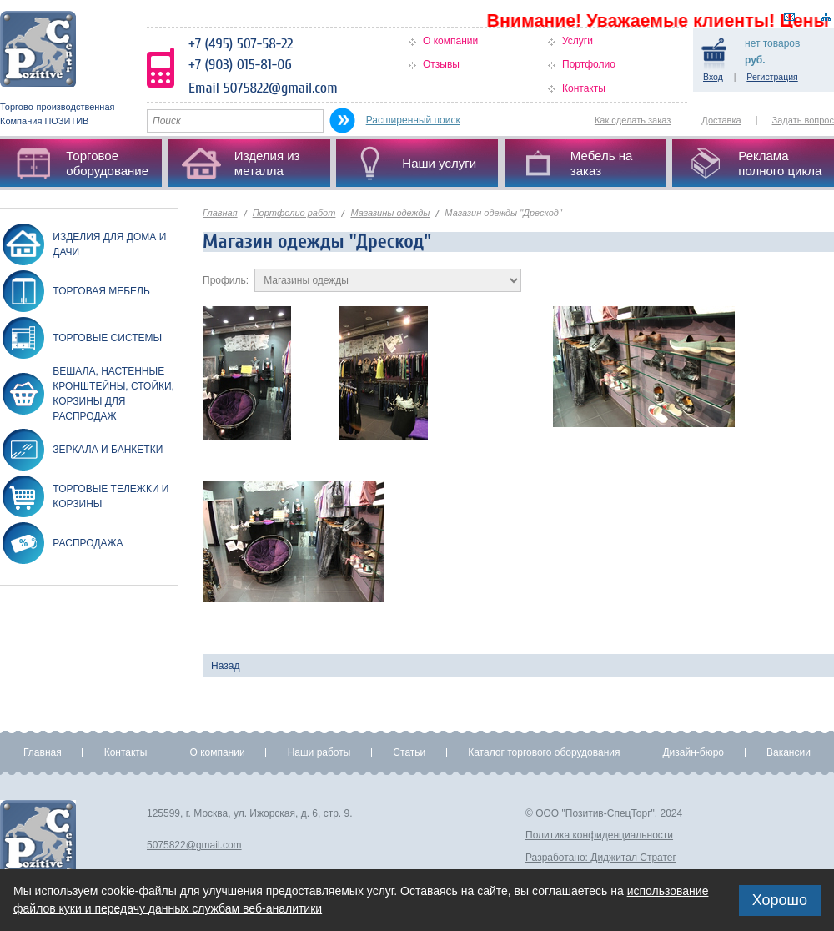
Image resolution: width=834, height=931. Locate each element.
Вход (713, 77)
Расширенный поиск (413, 120)
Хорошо (779, 900)
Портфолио (588, 64)
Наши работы (319, 752)
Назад (225, 666)
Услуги (577, 41)
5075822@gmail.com (194, 845)
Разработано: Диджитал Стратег (600, 857)
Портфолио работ (294, 213)
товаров (772, 43)
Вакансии (788, 752)
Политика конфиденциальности (599, 835)
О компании (450, 41)
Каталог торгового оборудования (544, 752)
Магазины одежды (390, 213)
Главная (220, 213)
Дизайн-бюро (693, 752)
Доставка (721, 120)
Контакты (583, 88)
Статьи (409, 752)
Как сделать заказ (633, 120)
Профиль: (226, 280)
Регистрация (771, 77)
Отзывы (441, 64)
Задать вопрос (803, 120)
